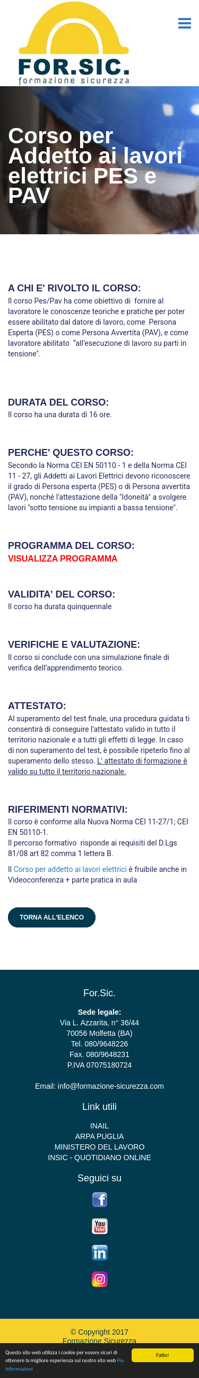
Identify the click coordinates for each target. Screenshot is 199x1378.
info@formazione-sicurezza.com (111, 1086)
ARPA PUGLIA (99, 1136)
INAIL (99, 1126)
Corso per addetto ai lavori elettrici (70, 869)
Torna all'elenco (52, 917)
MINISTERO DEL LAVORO (100, 1147)
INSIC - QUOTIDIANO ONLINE (99, 1157)
